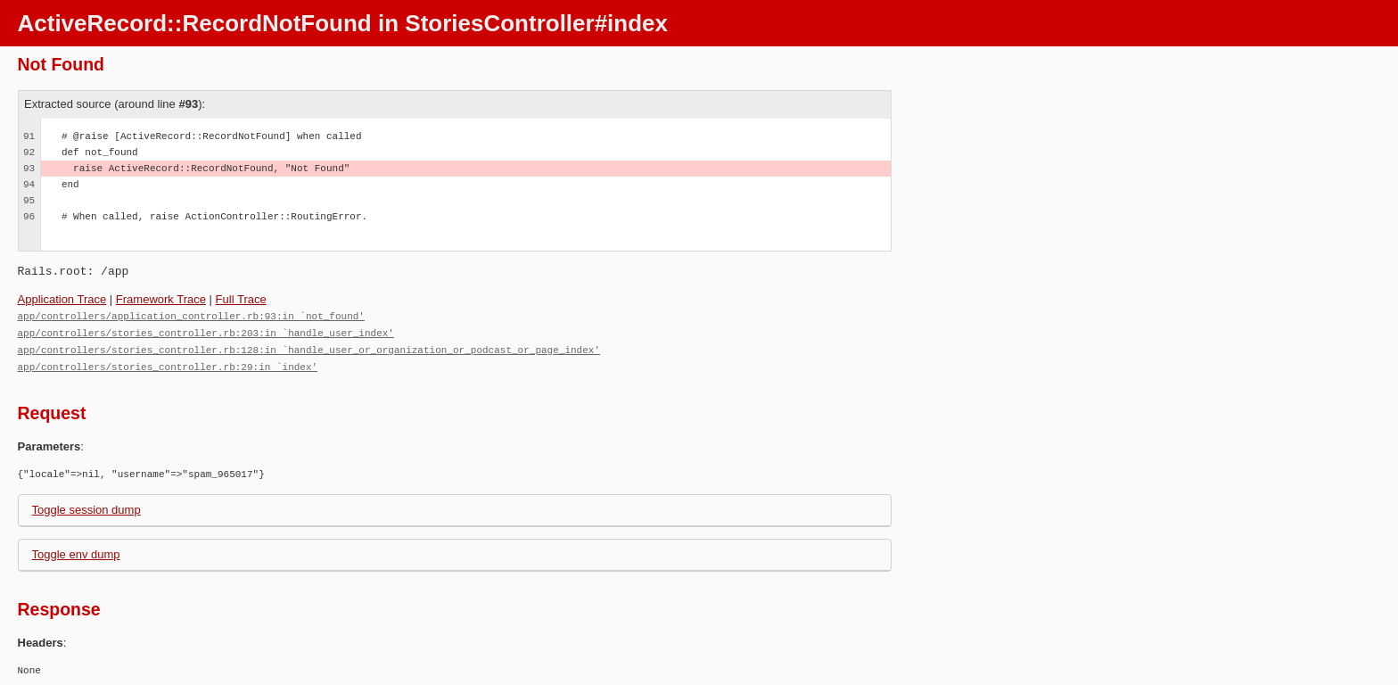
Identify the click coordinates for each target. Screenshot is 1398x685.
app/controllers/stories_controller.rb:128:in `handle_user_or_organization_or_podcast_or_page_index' (309, 347)
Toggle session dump (86, 506)
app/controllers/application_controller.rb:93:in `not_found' (191, 315)
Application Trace (62, 299)
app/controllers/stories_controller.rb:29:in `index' (168, 363)
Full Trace (241, 299)
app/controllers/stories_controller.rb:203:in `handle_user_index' (206, 331)
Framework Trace (161, 299)
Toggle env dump (76, 550)
